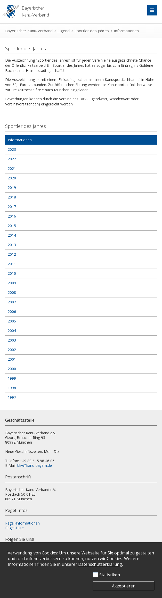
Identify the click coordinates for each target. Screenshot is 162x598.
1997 (12, 397)
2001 (12, 359)
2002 (12, 349)
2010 (12, 273)
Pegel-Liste (14, 527)
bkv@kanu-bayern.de (34, 465)
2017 (12, 206)
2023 (12, 149)
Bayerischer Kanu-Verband (29, 30)
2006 (12, 311)
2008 (12, 292)
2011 (12, 263)
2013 (12, 244)
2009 (12, 282)
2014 (12, 235)
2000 (12, 368)
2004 (12, 330)
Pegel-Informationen (22, 523)
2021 (12, 168)
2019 (12, 187)
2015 (12, 225)
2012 (12, 254)
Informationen (126, 30)
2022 (12, 158)
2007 (12, 302)
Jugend (64, 30)
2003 (12, 340)
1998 (12, 387)
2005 (12, 321)
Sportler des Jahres (92, 30)
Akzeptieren (123, 586)
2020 (12, 178)
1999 (12, 378)
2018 (12, 197)
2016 (12, 216)
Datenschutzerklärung (100, 564)
